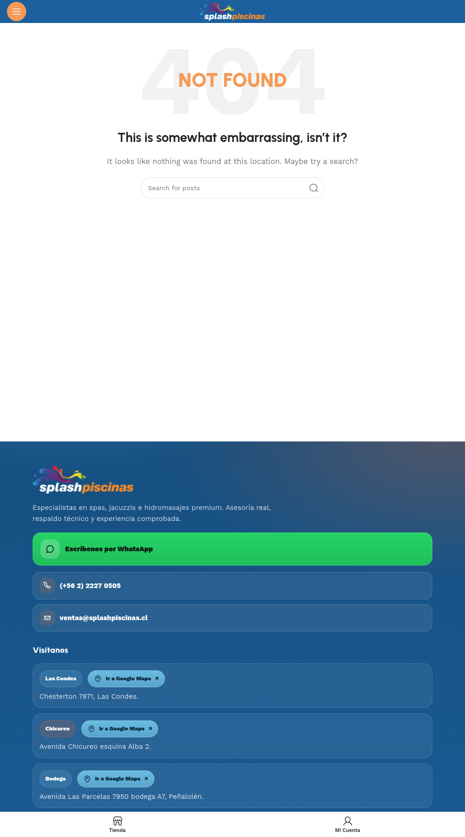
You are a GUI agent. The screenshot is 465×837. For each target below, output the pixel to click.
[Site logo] (233, 11)
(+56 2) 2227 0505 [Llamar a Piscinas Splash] (80, 586)
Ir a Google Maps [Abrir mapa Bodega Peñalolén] (115, 779)
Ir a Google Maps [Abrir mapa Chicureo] (120, 728)
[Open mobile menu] (16, 11)
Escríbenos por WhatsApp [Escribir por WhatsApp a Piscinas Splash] (96, 549)
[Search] (232, 187)
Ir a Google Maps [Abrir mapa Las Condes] (126, 678)
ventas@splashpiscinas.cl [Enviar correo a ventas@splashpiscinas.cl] (93, 618)
